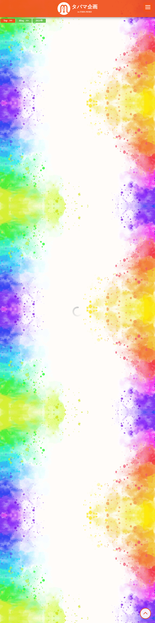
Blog (21, 20)
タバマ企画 (84, 8)
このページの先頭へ (145, 613)
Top (5, 20)
